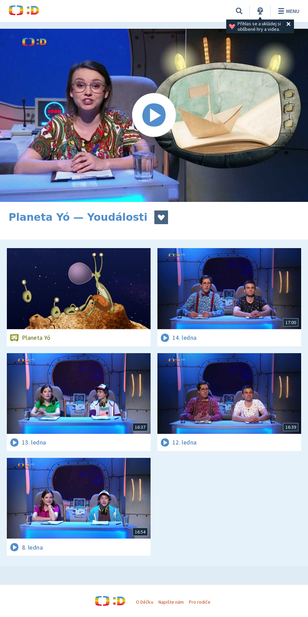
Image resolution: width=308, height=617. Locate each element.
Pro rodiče (199, 602)
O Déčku (144, 602)
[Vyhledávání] (239, 11)
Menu (287, 11)
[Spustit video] (154, 115)
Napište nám (171, 602)
